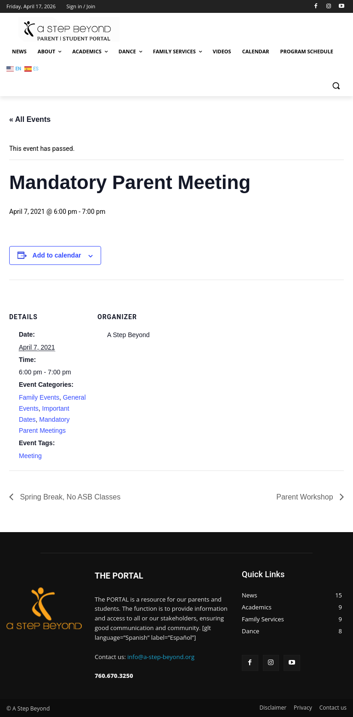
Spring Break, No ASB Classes (69, 497)
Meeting (30, 455)
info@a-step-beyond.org (160, 657)
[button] (336, 86)
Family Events (39, 397)
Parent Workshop (305, 497)
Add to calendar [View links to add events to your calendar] (57, 255)
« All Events (30, 119)
